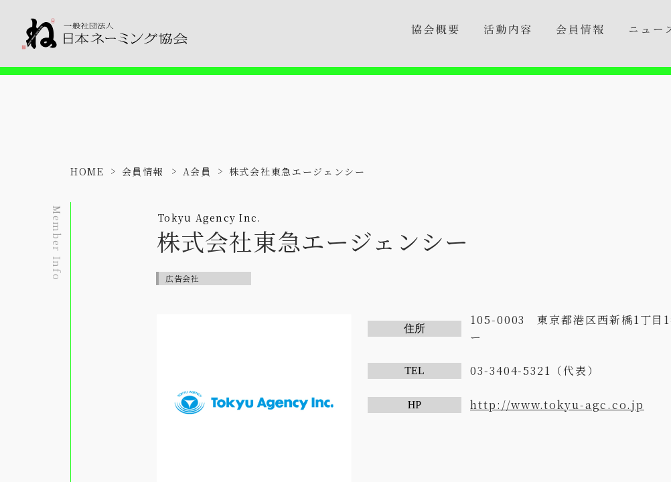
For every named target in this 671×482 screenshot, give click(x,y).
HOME (87, 171)
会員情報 (143, 171)
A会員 (197, 171)
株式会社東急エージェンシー (297, 171)
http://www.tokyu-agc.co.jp (557, 404)
